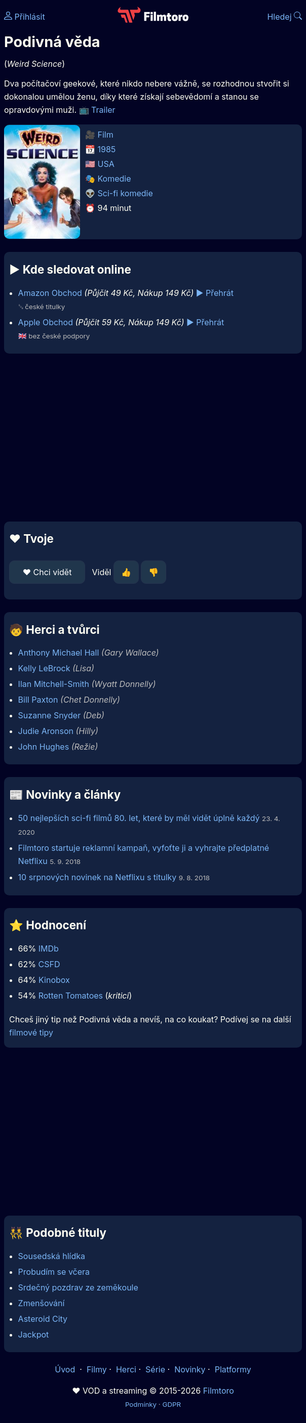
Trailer (103, 110)
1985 (107, 149)
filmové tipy (31, 1032)
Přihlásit (24, 17)
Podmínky (141, 1404)
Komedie (114, 179)
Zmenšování (41, 1303)
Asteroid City (43, 1319)
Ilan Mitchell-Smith (53, 684)
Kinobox (54, 980)
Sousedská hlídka (51, 1256)
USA (106, 164)
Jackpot (33, 1334)
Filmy (97, 1369)
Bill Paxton (38, 700)
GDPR (171, 1404)
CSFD (49, 964)
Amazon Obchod (50, 293)
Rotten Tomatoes (71, 995)
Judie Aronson (45, 731)
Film (105, 135)
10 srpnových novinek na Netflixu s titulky (97, 877)
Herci (126, 1369)
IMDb (49, 948)
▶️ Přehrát (215, 293)
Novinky (189, 1369)
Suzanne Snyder (49, 715)
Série (155, 1369)
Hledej (284, 17)
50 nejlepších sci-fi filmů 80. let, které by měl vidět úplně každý (139, 818)
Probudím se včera (54, 1272)
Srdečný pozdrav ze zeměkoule (78, 1287)
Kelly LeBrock (44, 668)
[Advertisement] (153, 437)
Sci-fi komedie (125, 193)
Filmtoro (218, 1391)
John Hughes (43, 747)
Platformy (233, 1369)
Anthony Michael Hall (58, 653)
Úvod (66, 1369)
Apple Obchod (45, 322)
